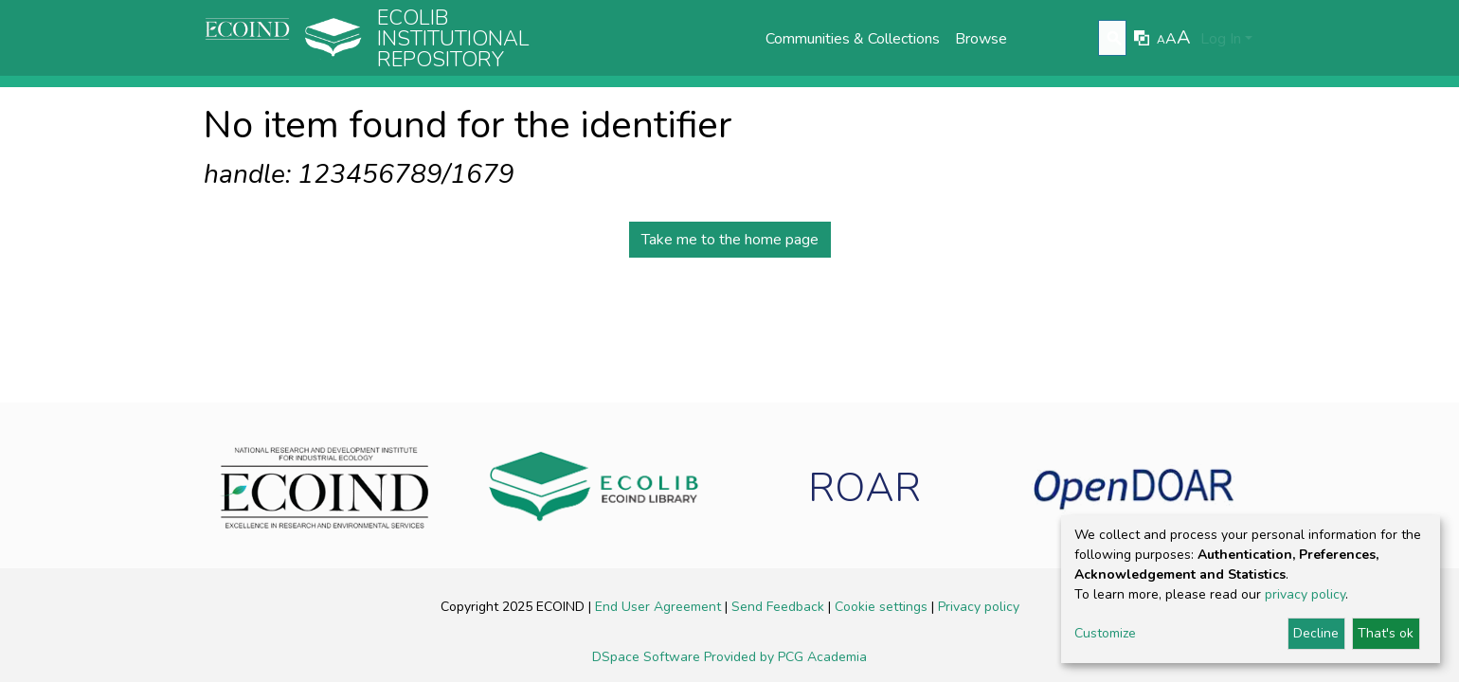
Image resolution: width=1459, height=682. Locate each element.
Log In (1220, 38)
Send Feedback (779, 607)
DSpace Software (648, 657)
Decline (1316, 633)
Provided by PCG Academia (785, 657)
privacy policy (1305, 594)
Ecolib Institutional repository (453, 39)
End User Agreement (660, 607)
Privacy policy (978, 607)
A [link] (1161, 39)
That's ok (1386, 633)
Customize (1105, 633)
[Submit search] (1114, 38)
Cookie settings (883, 607)
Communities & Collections (853, 38)
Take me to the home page (730, 239)
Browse (981, 38)
